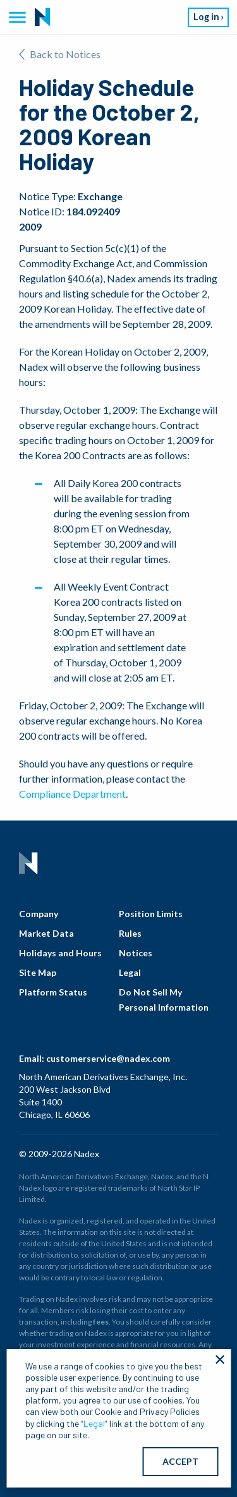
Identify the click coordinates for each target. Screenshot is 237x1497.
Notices (135, 952)
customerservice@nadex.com (108, 1058)
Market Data (46, 933)
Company (38, 913)
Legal (130, 972)
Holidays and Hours (60, 952)
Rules (130, 933)
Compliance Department (72, 794)
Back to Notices (59, 54)
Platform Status (53, 992)
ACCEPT (180, 1461)
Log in (206, 16)
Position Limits (151, 913)
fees (101, 1321)
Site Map (37, 972)
